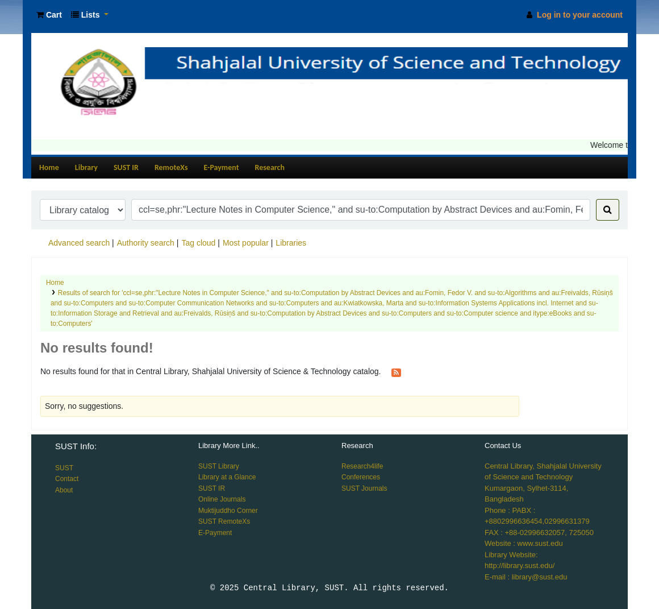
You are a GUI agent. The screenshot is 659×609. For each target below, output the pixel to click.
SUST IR (126, 167)
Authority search (145, 242)
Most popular (246, 242)
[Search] (607, 210)
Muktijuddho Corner (228, 511)
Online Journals (221, 499)
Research (270, 167)
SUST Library (218, 466)
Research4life (362, 466)
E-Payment (221, 167)
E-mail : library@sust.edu (526, 577)
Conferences (360, 477)
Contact (66, 479)
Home (49, 167)
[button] (49, 15)
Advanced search (79, 242)
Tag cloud (198, 242)
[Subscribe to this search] (396, 372)
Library (86, 167)
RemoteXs (171, 167)
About (64, 490)
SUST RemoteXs (224, 521)
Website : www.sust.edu (524, 543)
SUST (64, 468)
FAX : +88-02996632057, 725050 (539, 532)
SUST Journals (364, 488)
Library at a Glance (227, 477)
